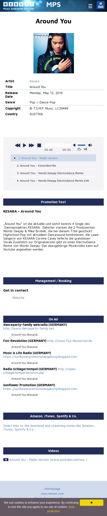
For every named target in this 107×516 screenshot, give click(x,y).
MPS (53, 4)
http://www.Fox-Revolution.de (69, 341)
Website (18, 297)
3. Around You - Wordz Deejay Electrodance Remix (50, 173)
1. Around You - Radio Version (38, 158)
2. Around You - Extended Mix (36, 165)
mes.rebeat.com (52, 493)
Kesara (34, 81)
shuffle (85, 149)
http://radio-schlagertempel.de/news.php (40, 370)
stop (39, 145)
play (25, 145)
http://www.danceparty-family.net (28, 328)
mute (75, 145)
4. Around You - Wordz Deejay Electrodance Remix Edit (53, 180)
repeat (79, 149)
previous (18, 145)
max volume (90, 145)
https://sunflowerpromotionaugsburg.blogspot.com (40, 356)
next (31, 145)
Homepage (52, 488)
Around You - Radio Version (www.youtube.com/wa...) (48, 459)
